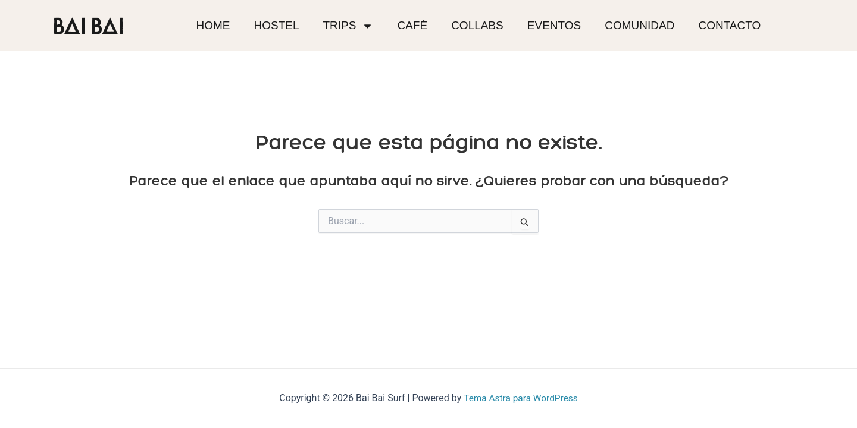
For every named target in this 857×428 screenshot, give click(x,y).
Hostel (276, 25)
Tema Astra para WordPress (520, 398)
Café (412, 25)
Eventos (554, 25)
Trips (348, 25)
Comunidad (639, 25)
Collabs (477, 25)
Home (213, 25)
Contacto (729, 25)
